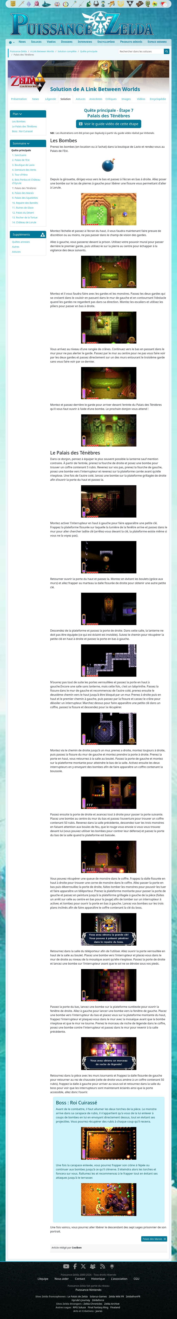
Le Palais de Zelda (78, 1296)
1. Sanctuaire (19, 155)
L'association (119, 1279)
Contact (80, 1279)
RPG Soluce (79, 1307)
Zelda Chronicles (92, 1303)
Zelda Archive (111, 1303)
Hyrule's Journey (81, 1300)
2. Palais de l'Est (21, 160)
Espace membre (157, 42)
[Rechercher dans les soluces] (141, 51)
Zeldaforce (98, 1300)
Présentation (19, 99)
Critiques (111, 99)
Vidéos (51, 42)
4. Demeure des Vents (24, 169)
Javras (99, 1311)
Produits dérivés (131, 42)
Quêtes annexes (21, 241)
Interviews (85, 42)
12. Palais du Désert (23, 212)
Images (126, 99)
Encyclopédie (106, 42)
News (22, 42)
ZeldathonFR (133, 1296)
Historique (98, 1279)
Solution (65, 99)
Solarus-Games (98, 1296)
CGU (136, 1279)
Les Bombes (18, 121)
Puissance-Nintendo (88, 1290)
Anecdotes (95, 99)
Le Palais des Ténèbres (24, 126)
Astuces (80, 99)
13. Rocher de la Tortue (25, 217)
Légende (50, 99)
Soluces (36, 42)
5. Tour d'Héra (19, 174)
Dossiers (66, 42)
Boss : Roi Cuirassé (22, 131)
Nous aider (61, 1279)
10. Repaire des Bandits (25, 202)
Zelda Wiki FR (116, 1296)
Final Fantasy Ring (98, 1307)
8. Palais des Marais (23, 193)
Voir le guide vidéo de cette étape (108, 123)
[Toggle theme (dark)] (12, 42)
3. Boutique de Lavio (23, 165)
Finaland (115, 1307)
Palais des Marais (154, 1239)
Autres (15, 246)
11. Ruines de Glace (23, 207)
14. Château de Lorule (24, 222)
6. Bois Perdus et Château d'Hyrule (26, 181)
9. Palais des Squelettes (25, 197)
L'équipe (43, 1279)
